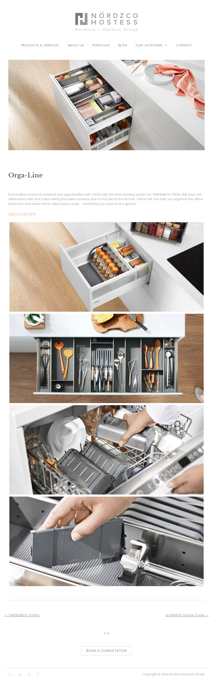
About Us (76, 45)
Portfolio (101, 45)
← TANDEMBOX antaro (22, 615)
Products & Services (40, 45)
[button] (8, 687)
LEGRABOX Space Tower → (187, 615)
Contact (184, 45)
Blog (122, 45)
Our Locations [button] (154, 45)
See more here (22, 213)
